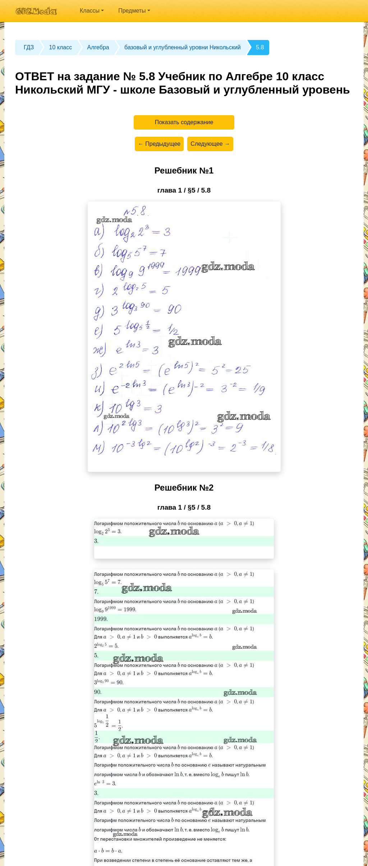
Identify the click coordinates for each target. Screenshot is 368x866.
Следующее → (210, 144)
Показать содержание (184, 122)
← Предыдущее (159, 144)
